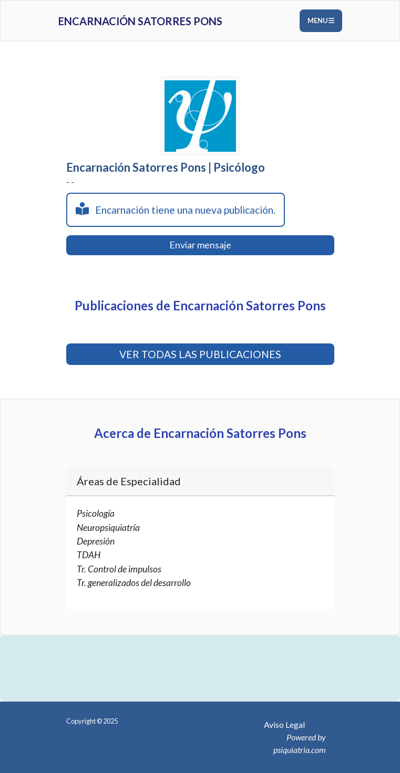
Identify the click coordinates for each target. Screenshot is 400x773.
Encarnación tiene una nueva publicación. (175, 209)
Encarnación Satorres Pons (140, 21)
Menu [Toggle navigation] (320, 20)
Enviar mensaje (200, 244)
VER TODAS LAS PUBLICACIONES (200, 354)
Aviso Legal (284, 724)
